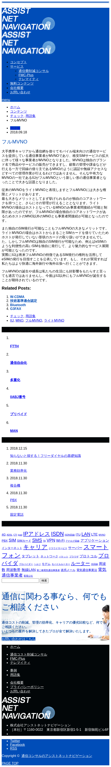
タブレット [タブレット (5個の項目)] (30, 556)
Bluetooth (18, 305)
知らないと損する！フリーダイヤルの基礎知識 (45, 456)
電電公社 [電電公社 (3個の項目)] (28, 576)
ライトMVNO (54, 320)
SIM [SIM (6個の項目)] (12, 540)
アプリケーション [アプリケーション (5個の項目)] (94, 540)
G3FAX (15, 309)
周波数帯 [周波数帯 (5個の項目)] (13, 570)
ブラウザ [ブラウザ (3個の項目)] (74, 556)
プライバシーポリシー (27, 687)
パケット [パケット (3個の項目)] (63, 556)
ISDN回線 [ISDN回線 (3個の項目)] (70, 535)
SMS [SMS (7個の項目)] (37, 540)
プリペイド (18, 414)
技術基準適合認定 (23, 301)
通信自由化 (18, 363)
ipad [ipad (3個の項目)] (20, 535)
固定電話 (17, 514)
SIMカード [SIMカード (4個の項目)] (24, 540)
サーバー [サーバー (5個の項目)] (75, 548)
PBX (13, 500)
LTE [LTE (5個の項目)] (94, 534)
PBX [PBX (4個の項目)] (5, 540)
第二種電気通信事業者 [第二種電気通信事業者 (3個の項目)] (48, 570)
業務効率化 (18, 470)
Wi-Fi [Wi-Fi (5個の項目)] (60, 540)
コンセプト (18, 62)
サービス (17, 66)
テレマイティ (29, 79)
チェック (17, 316)
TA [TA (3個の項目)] (44, 541)
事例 (13, 670)
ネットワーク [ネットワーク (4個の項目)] (49, 556)
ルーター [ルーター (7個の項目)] (80, 563)
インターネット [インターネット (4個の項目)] (12, 548)
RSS (13, 748)
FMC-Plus (26, 75)
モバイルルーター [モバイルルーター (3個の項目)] (61, 564)
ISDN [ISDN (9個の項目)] (57, 534)
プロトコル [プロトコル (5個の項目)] (88, 556)
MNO (19, 320)
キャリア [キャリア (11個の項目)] (35, 547)
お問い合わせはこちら (18, 639)
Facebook (17, 744)
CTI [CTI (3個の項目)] (15, 535)
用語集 (15, 128)
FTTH (14, 346)
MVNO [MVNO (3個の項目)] (102, 535)
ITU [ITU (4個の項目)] (78, 534)
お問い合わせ (20, 92)
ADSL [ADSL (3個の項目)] (10, 535)
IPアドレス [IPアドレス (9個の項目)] (36, 534)
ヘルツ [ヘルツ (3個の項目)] (37, 564)
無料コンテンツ (22, 83)
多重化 (15, 380)
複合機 (15, 485)
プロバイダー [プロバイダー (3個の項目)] (26, 564)
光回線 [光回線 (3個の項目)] (94, 564)
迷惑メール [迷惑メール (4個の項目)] (68, 570)
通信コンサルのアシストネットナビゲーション (56, 756)
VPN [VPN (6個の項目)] (51, 540)
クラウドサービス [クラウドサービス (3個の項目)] (58, 548)
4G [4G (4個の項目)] (4, 534)
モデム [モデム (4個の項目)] (46, 564)
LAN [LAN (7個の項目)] (86, 534)
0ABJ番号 (17, 397)
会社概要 (17, 88)
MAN (14, 431)
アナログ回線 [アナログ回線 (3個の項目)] (72, 541)
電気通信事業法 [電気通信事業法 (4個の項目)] (86, 570)
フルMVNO (33, 320)
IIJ (12, 320)
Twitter (15, 741)
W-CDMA (17, 297)
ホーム (15, 646)
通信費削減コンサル (34, 71)
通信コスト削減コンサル (28, 654)
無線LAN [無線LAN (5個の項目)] (28, 570)
